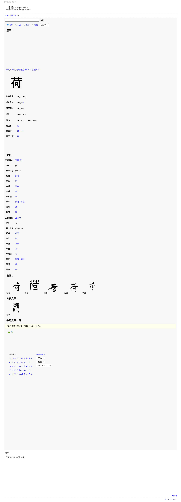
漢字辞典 (13, 15)
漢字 (11, 25)
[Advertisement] (90, 50)
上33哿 (18, 218)
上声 (17, 244)
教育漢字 (20, 70)
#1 (23, 102)
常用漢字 (35, 70)
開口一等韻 (19, 202)
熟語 (28, 25)
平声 (17, 186)
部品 (19, 25)
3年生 (27, 70)
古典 (36, 25)
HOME (7, 15)
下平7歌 (18, 160)
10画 (7, 70)
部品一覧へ (40, 354)
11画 (13, 70)
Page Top (174, 495)
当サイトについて (170, 499)
